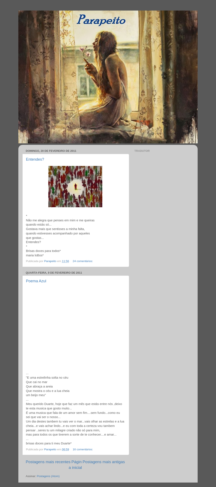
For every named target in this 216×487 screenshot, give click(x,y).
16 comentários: (83, 449)
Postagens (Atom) (48, 476)
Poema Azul (36, 281)
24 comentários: (83, 261)
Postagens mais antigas (103, 462)
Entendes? (35, 159)
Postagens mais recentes (48, 462)
